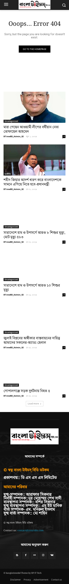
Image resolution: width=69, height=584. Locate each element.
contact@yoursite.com (30, 530)
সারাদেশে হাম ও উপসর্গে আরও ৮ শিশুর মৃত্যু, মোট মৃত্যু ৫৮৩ (34, 235)
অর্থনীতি (8, 174)
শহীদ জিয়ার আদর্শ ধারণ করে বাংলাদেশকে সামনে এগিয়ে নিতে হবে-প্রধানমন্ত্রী (32, 182)
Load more (34, 403)
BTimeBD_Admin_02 (14, 136)
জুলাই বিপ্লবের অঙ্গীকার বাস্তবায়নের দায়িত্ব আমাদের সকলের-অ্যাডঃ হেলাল (32, 340)
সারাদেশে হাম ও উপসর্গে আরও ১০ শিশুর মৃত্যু (32, 287)
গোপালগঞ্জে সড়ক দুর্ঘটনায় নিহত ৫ (27, 391)
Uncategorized (11, 121)
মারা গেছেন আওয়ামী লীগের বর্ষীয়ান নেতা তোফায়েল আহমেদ (31, 129)
